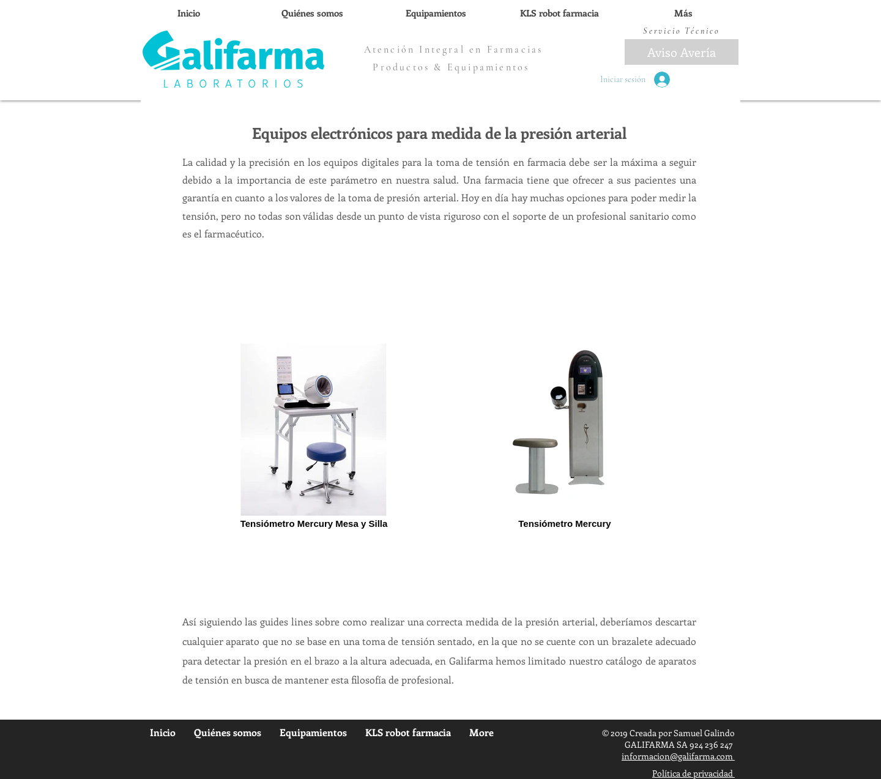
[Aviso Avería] (681, 52)
